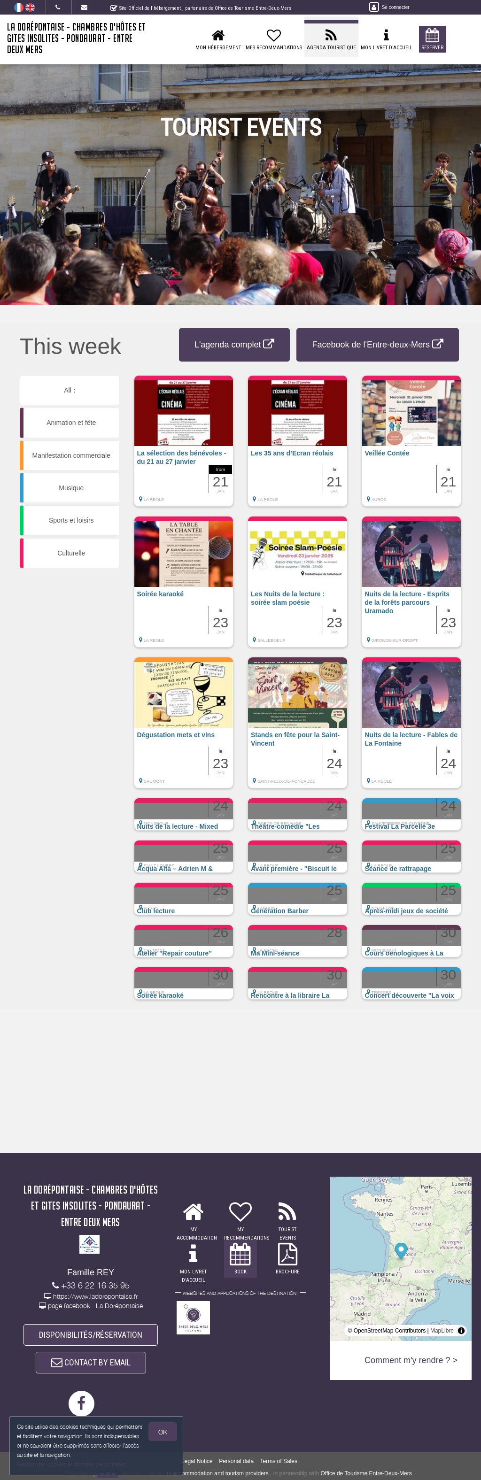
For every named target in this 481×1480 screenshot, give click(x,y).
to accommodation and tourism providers (218, 1473)
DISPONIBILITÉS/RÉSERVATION (90, 1335)
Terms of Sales (278, 1461)
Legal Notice (197, 1461)
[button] (184, 445)
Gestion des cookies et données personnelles (71, 1464)
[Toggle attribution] (461, 1330)
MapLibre (442, 1330)
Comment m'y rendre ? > (411, 1360)
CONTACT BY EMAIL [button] (91, 1362)
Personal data (236, 1461)
